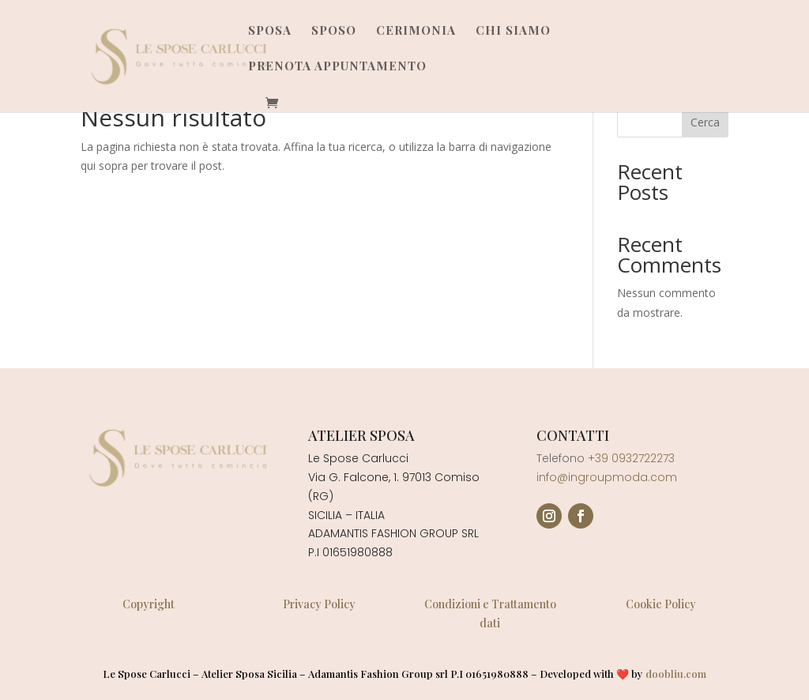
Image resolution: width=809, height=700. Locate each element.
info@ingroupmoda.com (606, 477)
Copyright (148, 604)
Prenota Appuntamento (337, 66)
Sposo (333, 31)
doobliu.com (675, 673)
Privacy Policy (319, 604)
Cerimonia (416, 31)
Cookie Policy (661, 604)
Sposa (270, 31)
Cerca (705, 122)
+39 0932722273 (631, 458)
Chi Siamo (513, 31)
